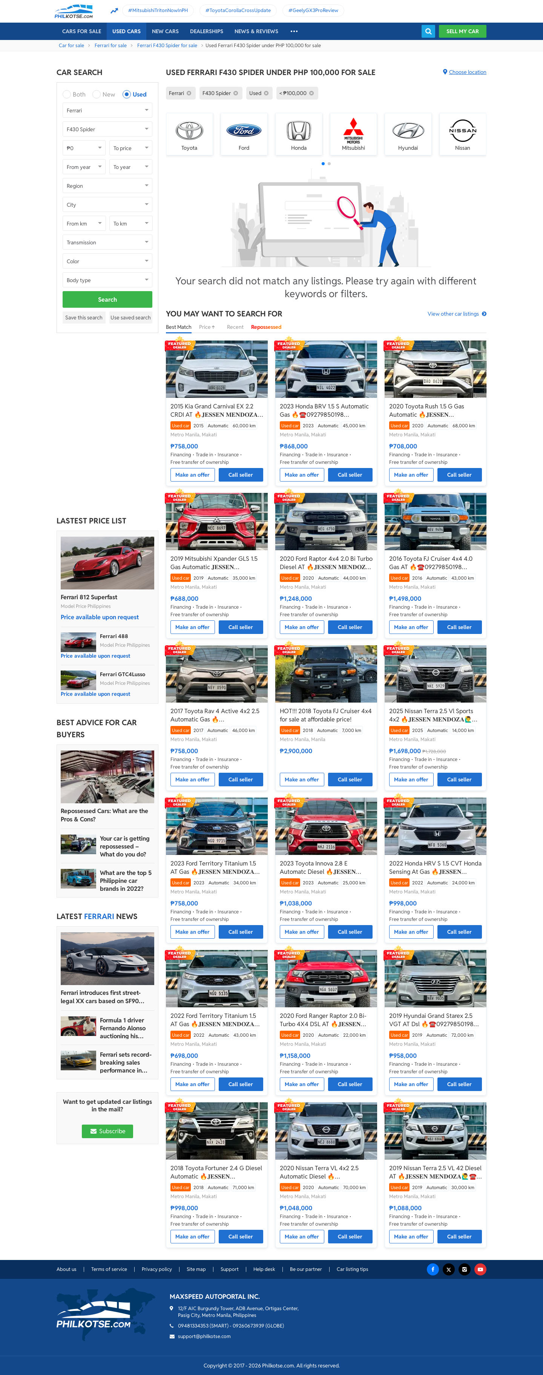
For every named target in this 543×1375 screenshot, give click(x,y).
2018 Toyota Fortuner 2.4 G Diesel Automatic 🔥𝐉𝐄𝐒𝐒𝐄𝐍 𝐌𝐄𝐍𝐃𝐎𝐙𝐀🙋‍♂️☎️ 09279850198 (216, 1172)
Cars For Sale (81, 31)
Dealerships (206, 31)
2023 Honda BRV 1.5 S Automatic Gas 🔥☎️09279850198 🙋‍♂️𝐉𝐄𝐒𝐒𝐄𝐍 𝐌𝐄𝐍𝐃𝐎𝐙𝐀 (324, 410)
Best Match (179, 327)
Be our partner (306, 1269)
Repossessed (266, 327)
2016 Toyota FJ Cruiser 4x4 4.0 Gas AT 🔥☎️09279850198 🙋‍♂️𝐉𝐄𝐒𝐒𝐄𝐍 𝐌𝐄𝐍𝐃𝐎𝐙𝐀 (430, 563)
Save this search (84, 317)
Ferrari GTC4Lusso (122, 674)
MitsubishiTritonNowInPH (160, 10)
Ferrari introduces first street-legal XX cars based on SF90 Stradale (101, 997)
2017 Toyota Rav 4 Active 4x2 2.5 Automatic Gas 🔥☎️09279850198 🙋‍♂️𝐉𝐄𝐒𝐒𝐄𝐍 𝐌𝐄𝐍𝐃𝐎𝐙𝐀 (214, 715)
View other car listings (453, 313)
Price (209, 327)
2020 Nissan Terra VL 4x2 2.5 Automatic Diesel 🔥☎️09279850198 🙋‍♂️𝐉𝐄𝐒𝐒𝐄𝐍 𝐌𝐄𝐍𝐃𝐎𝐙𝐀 (319, 1172)
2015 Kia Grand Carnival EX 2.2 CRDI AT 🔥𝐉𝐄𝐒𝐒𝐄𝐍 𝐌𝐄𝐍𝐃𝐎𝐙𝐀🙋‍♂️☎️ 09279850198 (214, 410)
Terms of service (109, 1269)
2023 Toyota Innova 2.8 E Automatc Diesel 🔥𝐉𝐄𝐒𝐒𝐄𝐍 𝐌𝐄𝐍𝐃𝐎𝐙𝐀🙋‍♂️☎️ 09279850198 (323, 867)
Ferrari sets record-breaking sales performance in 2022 (126, 1062)
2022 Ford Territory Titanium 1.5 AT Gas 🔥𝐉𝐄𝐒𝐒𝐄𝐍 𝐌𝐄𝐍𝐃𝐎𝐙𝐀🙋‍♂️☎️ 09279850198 (213, 1020)
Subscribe (107, 1131)
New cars (165, 31)
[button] (323, 163)
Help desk (264, 1269)
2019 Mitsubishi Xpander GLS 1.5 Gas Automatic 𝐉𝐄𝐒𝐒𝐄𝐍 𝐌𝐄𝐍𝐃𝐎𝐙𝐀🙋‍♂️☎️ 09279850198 (214, 563)
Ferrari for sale (111, 45)
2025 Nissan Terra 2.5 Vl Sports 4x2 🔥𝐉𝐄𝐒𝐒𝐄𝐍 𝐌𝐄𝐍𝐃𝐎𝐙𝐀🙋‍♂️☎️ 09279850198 (434, 715)
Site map (196, 1269)
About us (67, 1269)
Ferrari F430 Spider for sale (167, 45)
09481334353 (193, 1326)
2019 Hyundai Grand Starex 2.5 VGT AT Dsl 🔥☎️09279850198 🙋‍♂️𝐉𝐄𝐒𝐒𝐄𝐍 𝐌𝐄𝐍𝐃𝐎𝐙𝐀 (431, 1020)
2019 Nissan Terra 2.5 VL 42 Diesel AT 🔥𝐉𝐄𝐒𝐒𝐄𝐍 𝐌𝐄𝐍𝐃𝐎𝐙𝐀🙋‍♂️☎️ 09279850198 (435, 1172)
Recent (235, 327)
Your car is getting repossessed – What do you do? (125, 846)
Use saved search (130, 317)
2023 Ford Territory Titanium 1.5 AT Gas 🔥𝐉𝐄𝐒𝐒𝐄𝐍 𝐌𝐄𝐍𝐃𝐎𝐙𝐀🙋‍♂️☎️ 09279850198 (213, 867)
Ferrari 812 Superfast (89, 597)
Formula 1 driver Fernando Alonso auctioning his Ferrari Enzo (123, 1028)
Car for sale (71, 45)
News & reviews (256, 31)
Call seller (241, 474)
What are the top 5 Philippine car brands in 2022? (126, 881)
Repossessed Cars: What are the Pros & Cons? (104, 815)
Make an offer (192, 474)
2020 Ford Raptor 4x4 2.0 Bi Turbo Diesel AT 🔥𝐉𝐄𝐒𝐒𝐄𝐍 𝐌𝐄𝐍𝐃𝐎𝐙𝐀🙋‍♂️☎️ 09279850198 (326, 563)
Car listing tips (352, 1269)
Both (79, 94)
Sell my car (462, 31)
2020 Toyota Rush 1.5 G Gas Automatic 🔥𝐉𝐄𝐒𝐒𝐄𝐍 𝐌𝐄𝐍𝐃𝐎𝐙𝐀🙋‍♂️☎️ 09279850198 (432, 410)
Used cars (126, 31)
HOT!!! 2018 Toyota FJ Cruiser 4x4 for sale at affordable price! (326, 715)
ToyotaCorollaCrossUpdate (240, 10)
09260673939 (248, 1326)
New (109, 94)
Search (107, 300)
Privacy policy (157, 1269)
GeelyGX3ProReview (315, 10)
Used (140, 94)
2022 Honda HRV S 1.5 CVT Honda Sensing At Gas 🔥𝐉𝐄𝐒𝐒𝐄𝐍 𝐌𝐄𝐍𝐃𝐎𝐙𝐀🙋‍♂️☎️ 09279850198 (435, 867)
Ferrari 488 (114, 636)
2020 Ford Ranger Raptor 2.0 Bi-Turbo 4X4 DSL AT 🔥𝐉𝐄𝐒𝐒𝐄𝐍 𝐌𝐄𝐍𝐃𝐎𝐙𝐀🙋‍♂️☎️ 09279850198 (323, 1020)
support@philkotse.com (204, 1336)
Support (230, 1269)
